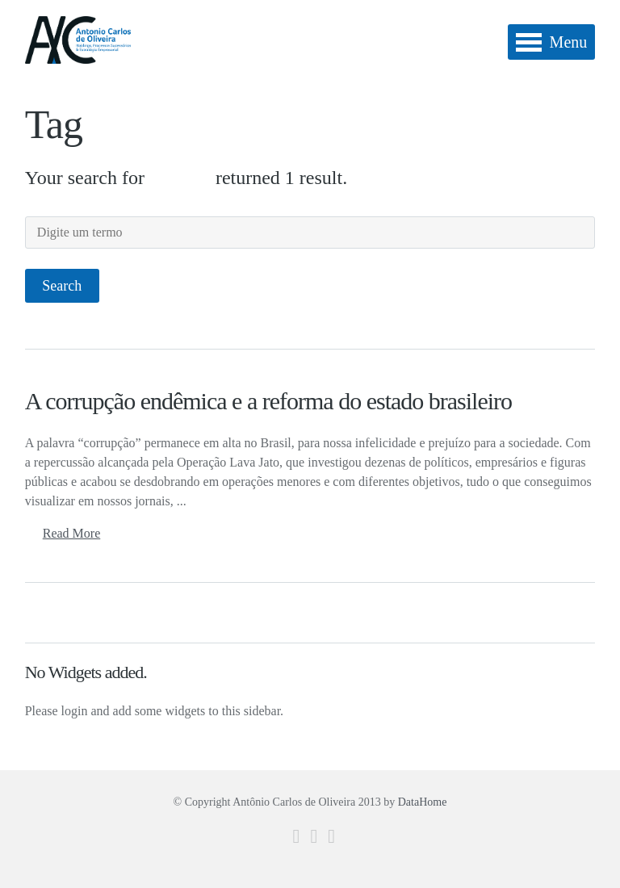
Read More (72, 533)
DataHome (422, 802)
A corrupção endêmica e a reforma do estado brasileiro (268, 400)
